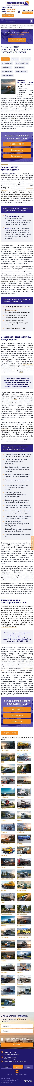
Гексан (19, 855)
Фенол (19, 995)
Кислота (20, 972)
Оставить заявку (17, 156)
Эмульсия (20, 867)
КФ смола (4, 972)
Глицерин (20, 762)
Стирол (3, 774)
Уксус (3, 902)
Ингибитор (20, 832)
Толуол (3, 960)
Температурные (7, 63)
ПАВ (2, 785)
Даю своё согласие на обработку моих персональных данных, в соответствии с (19, 1039)
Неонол (3, 867)
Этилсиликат (21, 925)
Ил (18, 902)
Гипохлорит (5, 750)
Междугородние (7, 71)
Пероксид (20, 797)
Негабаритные (6, 67)
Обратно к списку (9, 733)
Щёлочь (3, 890)
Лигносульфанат (22, 809)
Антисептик (21, 879)
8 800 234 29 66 (27, 10)
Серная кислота (22, 937)
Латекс (3, 984)
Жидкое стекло (22, 914)
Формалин (4, 995)
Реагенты (4, 832)
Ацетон (19, 785)
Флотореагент (21, 890)
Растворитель (5, 844)
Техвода (20, 844)
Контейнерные (19, 67)
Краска (3, 820)
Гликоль (3, 809)
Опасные (15, 59)
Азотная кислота (22, 750)
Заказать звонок (28, 12)
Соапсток (20, 984)
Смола (3, 1007)
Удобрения (4, 797)
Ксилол (3, 949)
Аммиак (3, 925)
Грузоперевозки (12, 25)
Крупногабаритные (22, 63)
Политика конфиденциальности (17, 1074)
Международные (21, 71)
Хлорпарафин (21, 774)
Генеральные (26, 59)
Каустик (19, 820)
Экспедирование (7, 75)
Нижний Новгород (8, 15)
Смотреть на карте (6, 1066)
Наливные (22, 25)
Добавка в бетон (6, 914)
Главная (3, 25)
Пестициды (4, 937)
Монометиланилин (7, 879)
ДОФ (2, 762)
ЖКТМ (19, 949)
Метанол (4, 855)
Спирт (19, 960)
